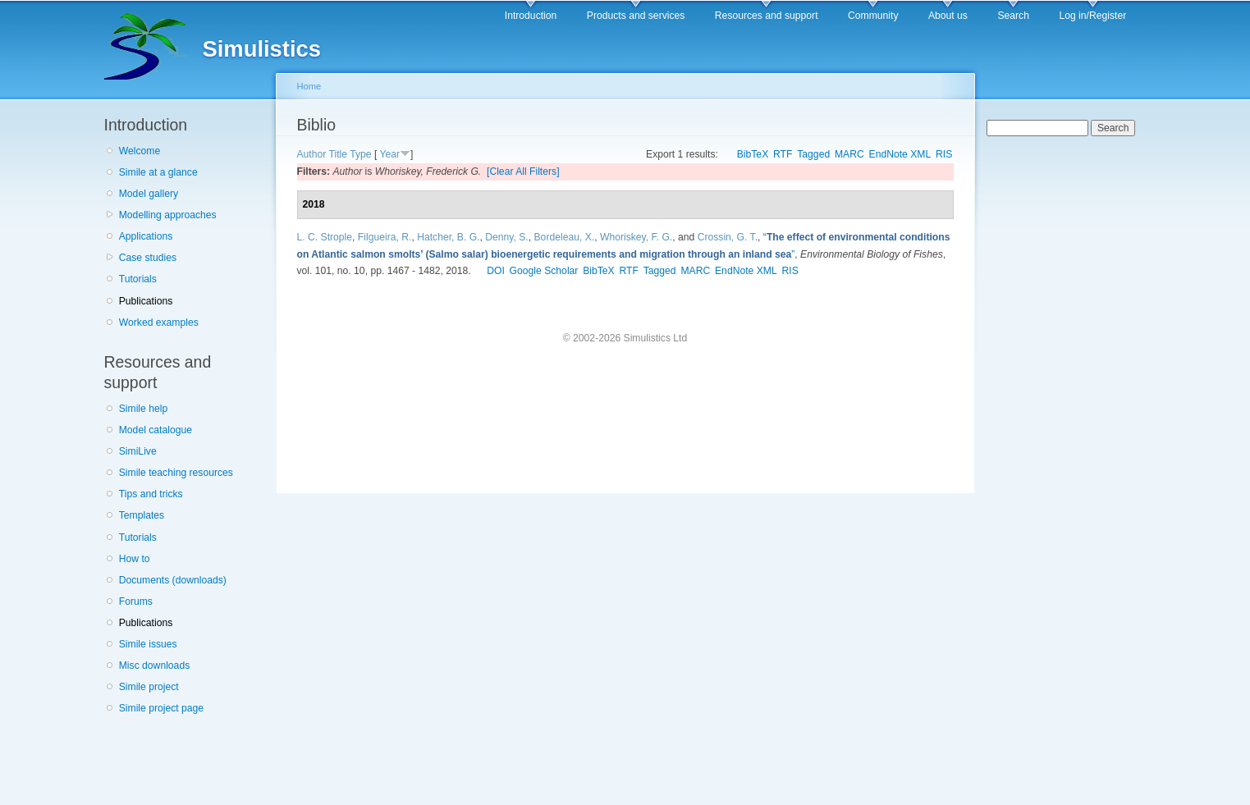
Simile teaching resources (176, 472)
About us (948, 15)
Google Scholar (544, 271)
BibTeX (753, 154)
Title (338, 154)
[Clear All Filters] (523, 171)
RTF (782, 154)
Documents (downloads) (173, 580)
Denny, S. (506, 237)
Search (1013, 15)
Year (389, 154)
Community (873, 15)
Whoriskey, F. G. (636, 237)
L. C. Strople (325, 237)
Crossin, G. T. (728, 237)
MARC (849, 154)
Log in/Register (1092, 15)
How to (134, 559)
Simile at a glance (158, 172)
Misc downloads (154, 665)
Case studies (147, 257)
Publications (146, 301)
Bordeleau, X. (564, 237)
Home (309, 86)
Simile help (143, 408)
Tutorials (138, 279)
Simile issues (148, 644)
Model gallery (148, 193)
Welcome (139, 151)
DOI (496, 271)
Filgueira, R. (385, 237)
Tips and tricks (151, 494)
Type (360, 154)
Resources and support (766, 15)
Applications (146, 236)
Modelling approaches (168, 215)
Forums (136, 601)
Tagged (813, 154)
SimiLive (138, 451)
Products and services (636, 15)
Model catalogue (155, 430)
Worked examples (159, 322)
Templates (141, 515)
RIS (944, 154)
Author (312, 154)
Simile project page (161, 708)
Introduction (531, 15)
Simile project (149, 687)
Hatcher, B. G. (448, 237)
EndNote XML (900, 154)
